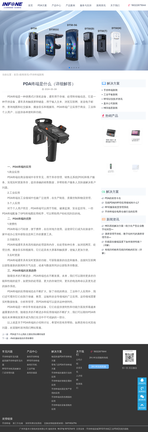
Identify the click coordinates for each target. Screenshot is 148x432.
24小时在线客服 (98, 366)
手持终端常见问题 (10, 356)
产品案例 (70, 5)
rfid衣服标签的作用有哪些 (22, 338)
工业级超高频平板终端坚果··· (135, 138)
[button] (69, 67)
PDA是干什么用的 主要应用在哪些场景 (27, 334)
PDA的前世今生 (113, 198)
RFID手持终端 (33, 360)
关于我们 (115, 5)
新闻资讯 (101, 5)
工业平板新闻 (111, 94)
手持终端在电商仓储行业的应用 (121, 211)
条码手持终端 (33, 356)
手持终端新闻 (37, 74)
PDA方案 (42, 5)
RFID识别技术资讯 (113, 99)
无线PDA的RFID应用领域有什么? (122, 202)
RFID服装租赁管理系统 (116, 207)
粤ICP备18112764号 (66, 429)
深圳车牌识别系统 (33, 423)
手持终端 (6, 423)
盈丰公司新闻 (111, 103)
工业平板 (31, 369)
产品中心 (56, 5)
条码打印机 (32, 365)
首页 (30, 5)
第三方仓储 (18, 423)
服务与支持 (85, 5)
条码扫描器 (32, 373)
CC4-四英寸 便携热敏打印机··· (111, 139)
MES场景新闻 (111, 108)
